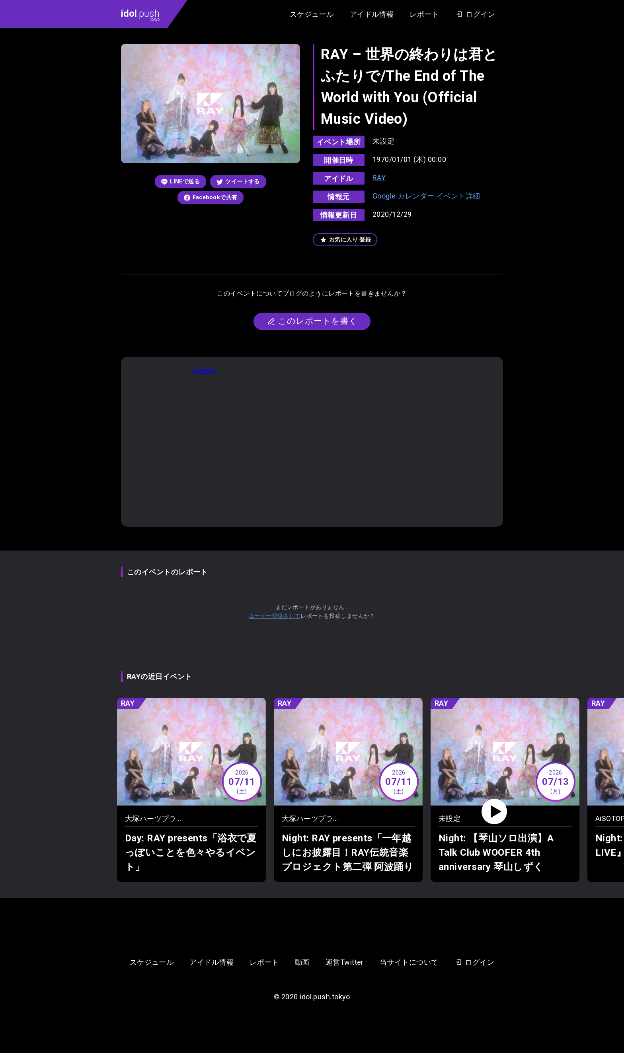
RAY (379, 177)
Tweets (203, 370)
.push (140, 14)
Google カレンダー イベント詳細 (426, 196)
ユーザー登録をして (274, 616)
